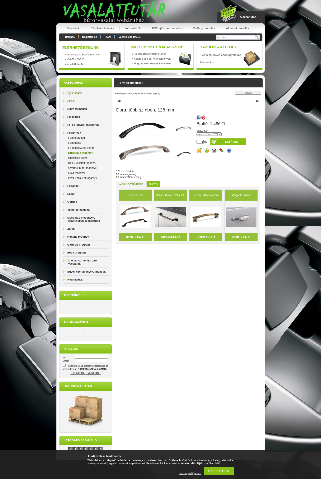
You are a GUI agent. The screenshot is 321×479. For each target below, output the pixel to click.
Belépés (70, 37)
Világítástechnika (78, 209)
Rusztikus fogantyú (80, 152)
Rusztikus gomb (78, 157)
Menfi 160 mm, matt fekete (170, 195)
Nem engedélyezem (190, 473)
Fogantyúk (74, 132)
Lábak (71, 193)
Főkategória (121, 93)
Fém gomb (74, 142)
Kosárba (231, 141)
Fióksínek (73, 116)
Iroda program (76, 252)
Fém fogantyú (76, 137)
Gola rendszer (76, 172)
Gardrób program (78, 244)
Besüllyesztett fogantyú (82, 162)
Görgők (72, 201)
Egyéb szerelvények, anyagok (86, 271)
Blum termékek (77, 108)
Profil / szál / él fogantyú (82, 177)
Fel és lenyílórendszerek (83, 124)
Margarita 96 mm (241, 195)
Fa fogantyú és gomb (81, 147)
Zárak (71, 228)
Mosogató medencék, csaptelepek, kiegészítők (83, 219)
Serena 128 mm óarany (206, 195)
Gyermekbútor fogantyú (82, 167)
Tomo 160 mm (135, 195)
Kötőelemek (75, 279)
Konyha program (78, 236)
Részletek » (207, 62)
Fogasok (73, 185)
